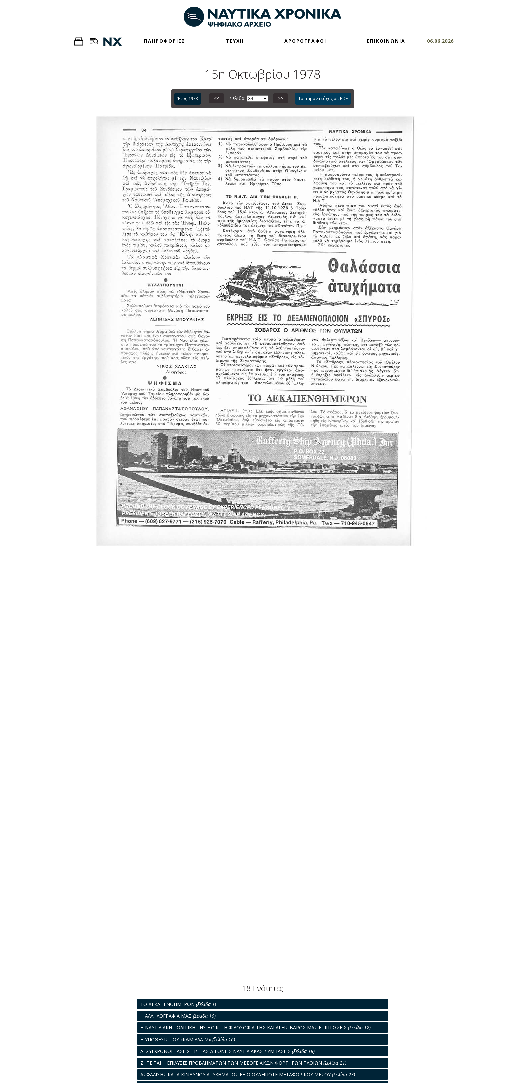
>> (280, 98)
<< (216, 98)
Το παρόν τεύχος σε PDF (323, 98)
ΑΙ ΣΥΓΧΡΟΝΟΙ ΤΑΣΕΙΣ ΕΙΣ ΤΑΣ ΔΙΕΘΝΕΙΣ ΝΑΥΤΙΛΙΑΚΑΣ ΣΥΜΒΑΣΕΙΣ (227, 1051)
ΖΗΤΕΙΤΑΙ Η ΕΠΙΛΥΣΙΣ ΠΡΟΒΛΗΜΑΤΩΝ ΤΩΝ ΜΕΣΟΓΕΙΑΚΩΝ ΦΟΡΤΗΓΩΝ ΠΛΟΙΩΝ (243, 1063)
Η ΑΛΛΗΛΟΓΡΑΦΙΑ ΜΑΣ (178, 1016)
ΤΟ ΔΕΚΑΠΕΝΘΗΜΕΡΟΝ (178, 1004)
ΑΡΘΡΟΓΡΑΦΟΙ (305, 41)
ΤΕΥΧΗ (235, 41)
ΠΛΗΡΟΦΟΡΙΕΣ (164, 41)
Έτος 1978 (188, 98)
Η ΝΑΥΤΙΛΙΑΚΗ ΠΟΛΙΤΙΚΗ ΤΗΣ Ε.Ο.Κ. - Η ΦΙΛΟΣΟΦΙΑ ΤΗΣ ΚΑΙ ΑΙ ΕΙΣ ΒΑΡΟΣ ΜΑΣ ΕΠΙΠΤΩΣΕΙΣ (255, 1027)
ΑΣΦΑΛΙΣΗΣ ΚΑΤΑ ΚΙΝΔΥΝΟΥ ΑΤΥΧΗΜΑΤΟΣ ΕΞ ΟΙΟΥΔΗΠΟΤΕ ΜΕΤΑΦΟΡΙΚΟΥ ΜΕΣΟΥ (247, 1074)
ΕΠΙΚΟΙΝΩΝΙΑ (386, 41)
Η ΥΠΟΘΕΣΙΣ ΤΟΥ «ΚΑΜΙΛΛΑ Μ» (187, 1039)
